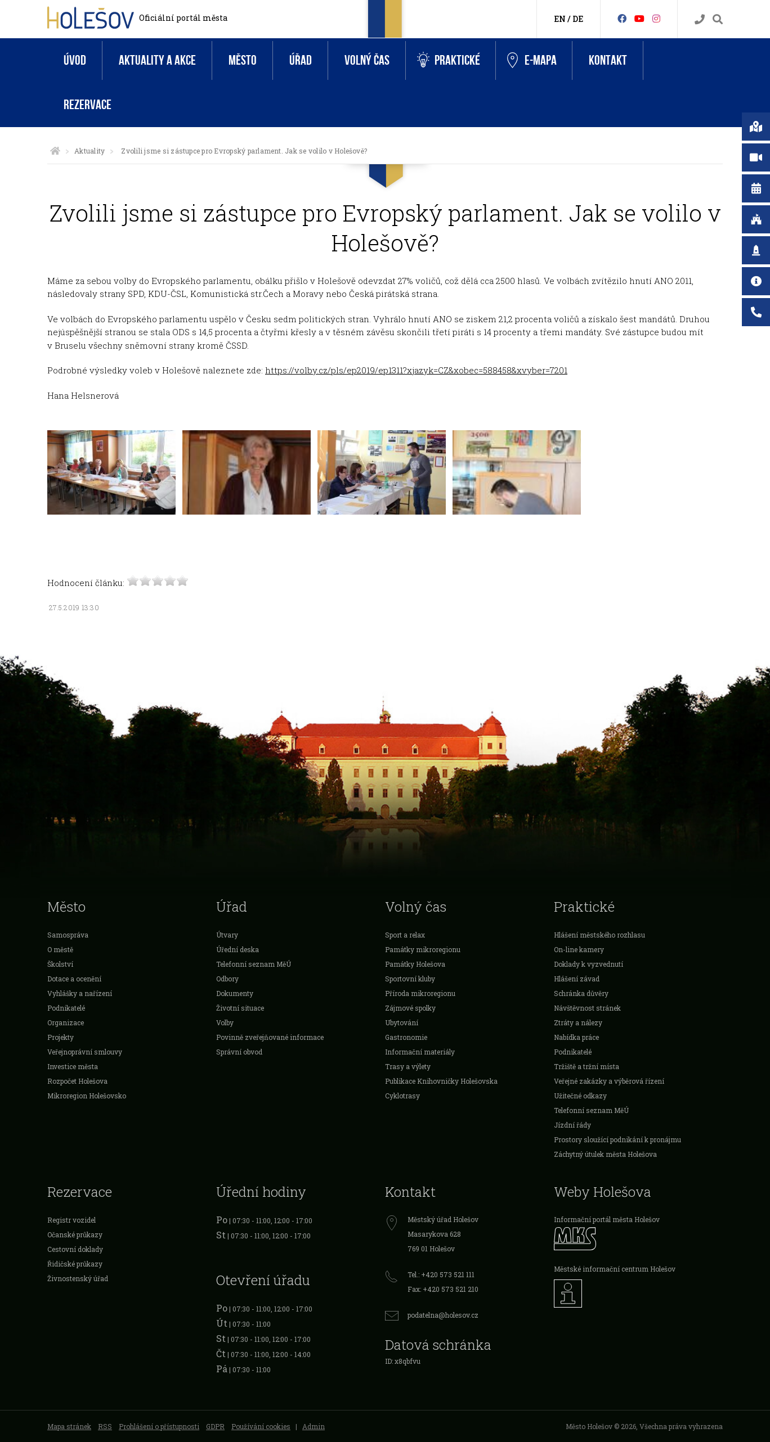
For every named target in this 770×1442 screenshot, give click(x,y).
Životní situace (240, 1007)
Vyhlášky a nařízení (79, 993)
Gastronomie (406, 1037)
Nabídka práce (576, 1037)
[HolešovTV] (639, 18)
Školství (60, 963)
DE (577, 18)
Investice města (72, 1066)
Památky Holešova (415, 963)
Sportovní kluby (410, 978)
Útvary (227, 934)
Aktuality (89, 150)
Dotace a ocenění (74, 978)
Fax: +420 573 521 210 (443, 1289)
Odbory (227, 978)
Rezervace (87, 105)
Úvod (75, 60)
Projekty (60, 1037)
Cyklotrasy (402, 1095)
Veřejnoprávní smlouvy (84, 1051)
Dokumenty (234, 993)
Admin (313, 1426)
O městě (60, 949)
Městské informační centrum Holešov (614, 1268)
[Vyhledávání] (718, 19)
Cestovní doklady (75, 1249)
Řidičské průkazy (74, 1263)
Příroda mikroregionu (420, 993)
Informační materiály (420, 1051)
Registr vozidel (71, 1219)
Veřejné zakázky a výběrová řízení (609, 1080)
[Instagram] (656, 18)
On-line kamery (579, 949)
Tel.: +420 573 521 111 (441, 1274)
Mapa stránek (69, 1426)
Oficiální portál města (183, 17)
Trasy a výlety (408, 1066)
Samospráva (67, 934)
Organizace (65, 1022)
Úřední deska (237, 949)
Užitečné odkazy (580, 1095)
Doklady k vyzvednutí (588, 963)
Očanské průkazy (74, 1234)
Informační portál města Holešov (607, 1219)
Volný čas (367, 60)
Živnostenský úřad (77, 1278)
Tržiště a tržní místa (586, 1066)
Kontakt (608, 60)
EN (560, 18)
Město (243, 60)
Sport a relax (405, 934)
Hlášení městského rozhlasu (599, 934)
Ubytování (401, 1022)
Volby (225, 1022)
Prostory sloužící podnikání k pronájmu (617, 1139)
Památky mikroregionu (422, 949)
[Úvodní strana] (55, 150)
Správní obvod (239, 1051)
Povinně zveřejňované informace (270, 1037)
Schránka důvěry (581, 993)
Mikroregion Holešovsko (86, 1095)
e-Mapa (532, 60)
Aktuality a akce (157, 60)
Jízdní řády (572, 1124)
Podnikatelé (66, 1007)
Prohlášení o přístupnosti (159, 1426)
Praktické (448, 60)
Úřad (300, 60)
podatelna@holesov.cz (443, 1314)
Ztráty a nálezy (578, 1022)
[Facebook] (622, 18)
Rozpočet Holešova (77, 1080)
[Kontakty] (700, 19)
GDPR (215, 1426)
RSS (105, 1426)
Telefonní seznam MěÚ (253, 963)
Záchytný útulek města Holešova (605, 1154)
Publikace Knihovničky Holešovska (441, 1080)
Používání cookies (260, 1426)
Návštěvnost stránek (587, 1007)
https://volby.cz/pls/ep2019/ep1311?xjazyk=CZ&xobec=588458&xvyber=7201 (416, 370)
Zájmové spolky (410, 1007)
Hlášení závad (576, 978)
